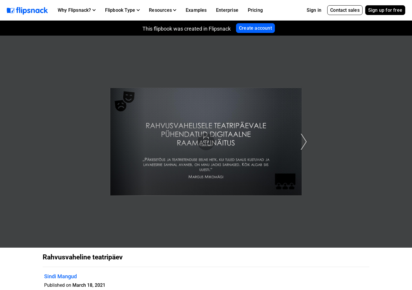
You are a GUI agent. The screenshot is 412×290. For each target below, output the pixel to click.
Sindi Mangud (60, 276)
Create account (255, 28)
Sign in (314, 10)
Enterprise (227, 10)
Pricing (255, 10)
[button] (76, 10)
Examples (196, 10)
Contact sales (345, 10)
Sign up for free (385, 10)
